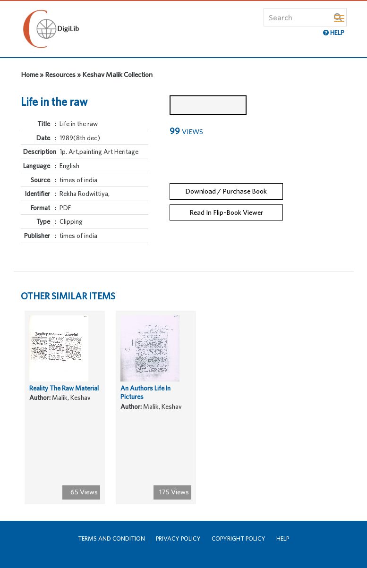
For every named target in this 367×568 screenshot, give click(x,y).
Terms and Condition (111, 538)
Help (282, 538)
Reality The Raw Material (64, 388)
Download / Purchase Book (226, 191)
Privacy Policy (178, 538)
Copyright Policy (238, 538)
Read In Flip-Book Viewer (226, 212)
